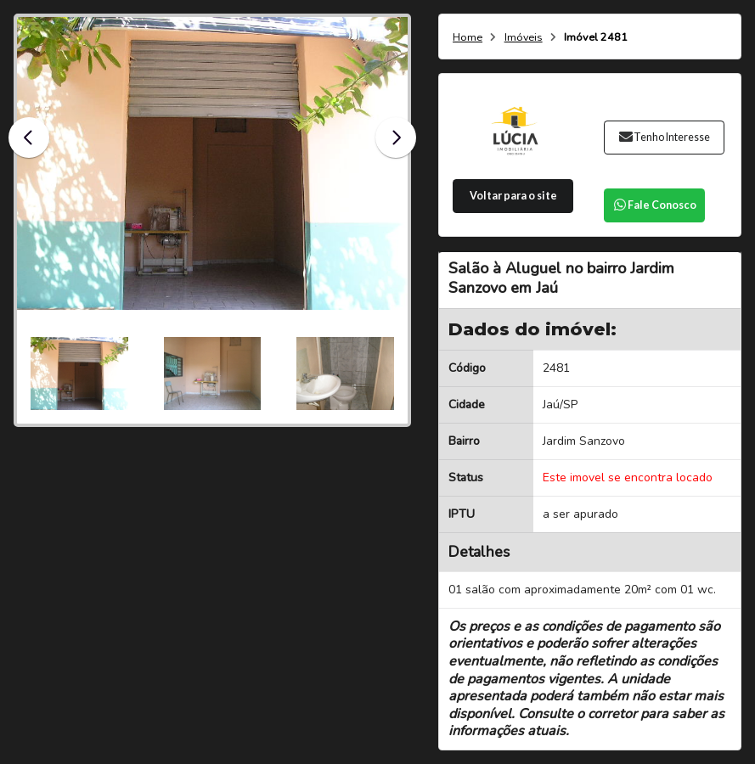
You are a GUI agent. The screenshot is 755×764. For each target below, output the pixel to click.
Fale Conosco (653, 205)
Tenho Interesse (663, 137)
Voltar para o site (513, 195)
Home (467, 37)
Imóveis (523, 37)
